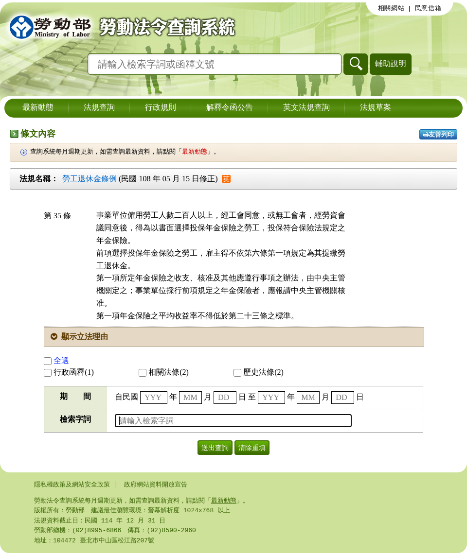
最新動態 (38, 108)
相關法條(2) (164, 372)
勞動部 (75, 511)
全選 (56, 360)
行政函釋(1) (69, 372)
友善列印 (438, 134)
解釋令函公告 (229, 108)
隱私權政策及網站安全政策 (72, 484)
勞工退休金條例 (89, 178)
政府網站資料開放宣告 (155, 484)
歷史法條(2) (259, 372)
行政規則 (160, 108)
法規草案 (375, 108)
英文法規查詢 (306, 108)
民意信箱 (428, 8)
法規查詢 (99, 108)
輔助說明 (390, 63)
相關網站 (391, 8)
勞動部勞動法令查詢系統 (119, 26)
